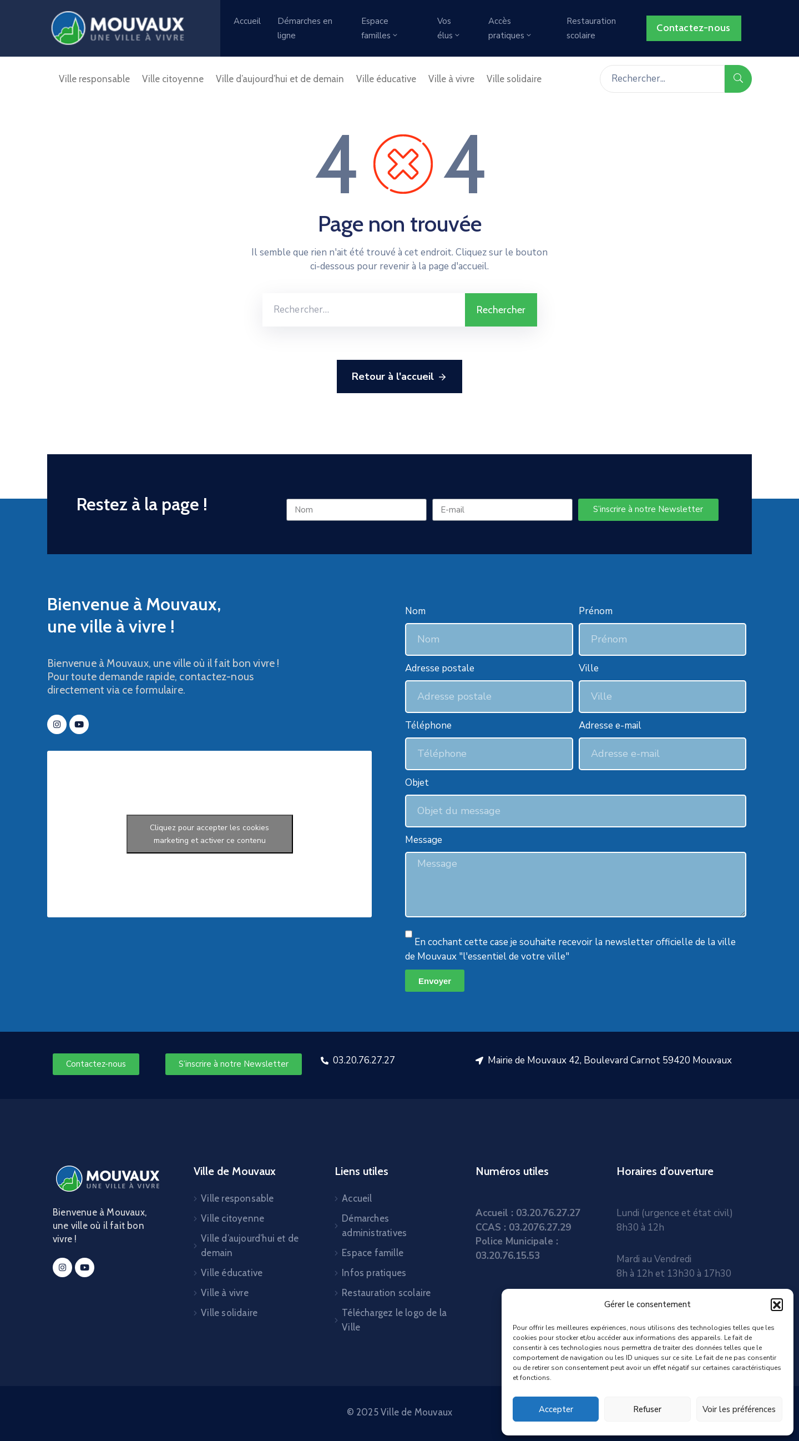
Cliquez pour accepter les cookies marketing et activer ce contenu (209, 834)
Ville (589, 668)
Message (423, 840)
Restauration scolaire (591, 28)
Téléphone (428, 725)
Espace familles (380, 28)
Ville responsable (94, 78)
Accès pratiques (510, 28)
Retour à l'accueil (399, 377)
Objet (417, 782)
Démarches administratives (374, 1225)
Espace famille (372, 1252)
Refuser (647, 1409)
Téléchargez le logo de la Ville (394, 1320)
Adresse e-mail (610, 725)
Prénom (596, 611)
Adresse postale (439, 668)
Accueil (247, 21)
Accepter (556, 1409)
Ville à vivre (451, 78)
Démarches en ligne (304, 28)
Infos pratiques (374, 1272)
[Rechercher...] (662, 79)
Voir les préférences (739, 1409)
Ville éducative (386, 78)
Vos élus (449, 28)
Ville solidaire (514, 78)
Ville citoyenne (173, 78)
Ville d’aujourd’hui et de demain (280, 78)
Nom (415, 611)
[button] (776, 1304)
